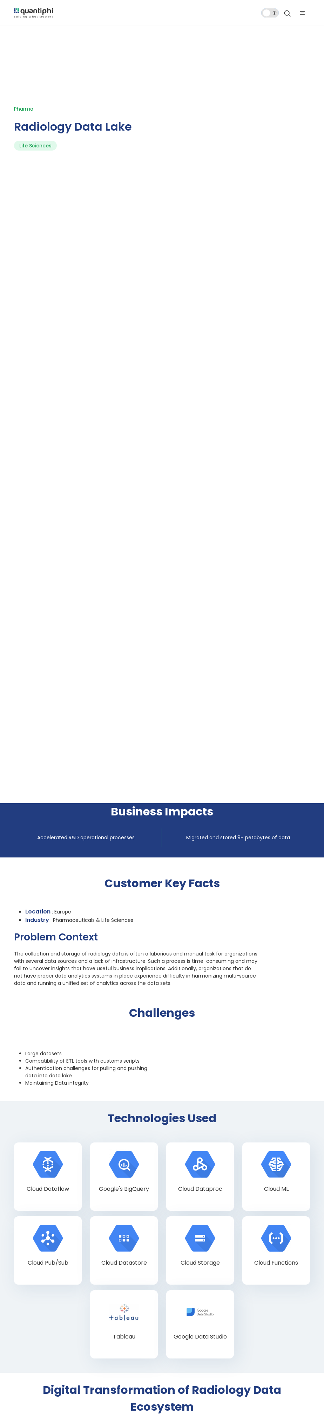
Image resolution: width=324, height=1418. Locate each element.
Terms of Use (101, 1390)
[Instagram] (86, 1356)
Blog (24, 1270)
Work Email (36, 1011)
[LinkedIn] (65, 1356)
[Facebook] (24, 1356)
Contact (30, 1303)
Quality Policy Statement (195, 1390)
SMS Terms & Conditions (255, 1390)
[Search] (288, 13)
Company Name (178, 1011)
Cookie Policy (102, 1401)
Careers (29, 1287)
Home (26, 1254)
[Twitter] (44, 1356)
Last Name (171, 983)
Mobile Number (40, 1039)
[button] (35, 1052)
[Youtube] (106, 1356)
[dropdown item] (33, 13)
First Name (36, 983)
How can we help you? (48, 1071)
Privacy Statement (142, 1390)
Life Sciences (35, 81)
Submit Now (47, 1136)
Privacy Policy (123, 1110)
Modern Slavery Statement (152, 1401)
